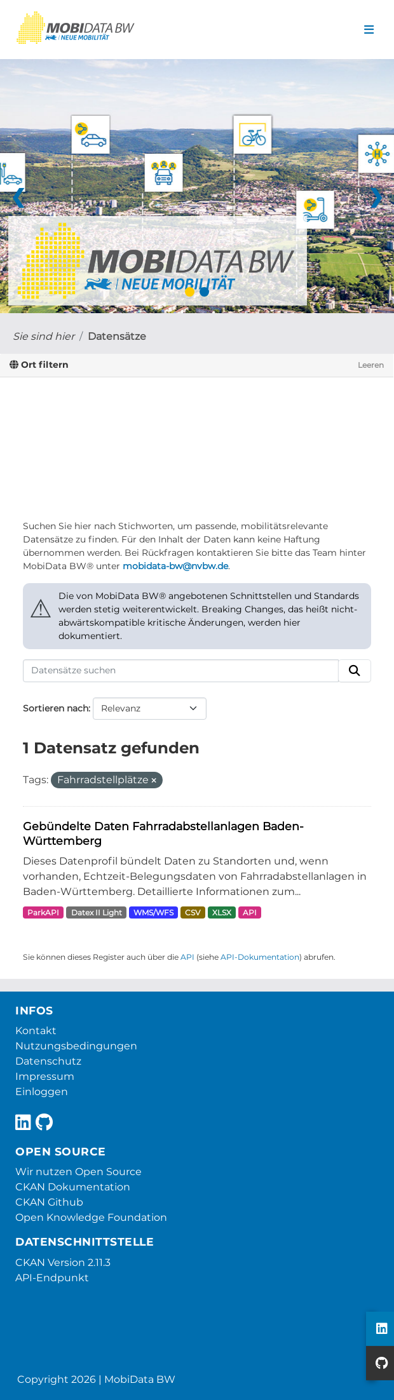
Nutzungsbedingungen (76, 1046)
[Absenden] (354, 670)
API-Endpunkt (52, 1278)
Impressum (44, 1076)
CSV (192, 912)
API (250, 912)
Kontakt (36, 1031)
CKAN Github (49, 1202)
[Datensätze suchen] (181, 670)
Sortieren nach (55, 708)
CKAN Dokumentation (72, 1187)
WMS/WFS (153, 912)
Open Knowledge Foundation (91, 1217)
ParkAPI (43, 912)
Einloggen (41, 1092)
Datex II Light (96, 912)
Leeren (371, 365)
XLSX (221, 912)
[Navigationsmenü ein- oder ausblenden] (369, 30)
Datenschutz (48, 1061)
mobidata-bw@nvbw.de (175, 566)
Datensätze (117, 336)
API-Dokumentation (260, 957)
